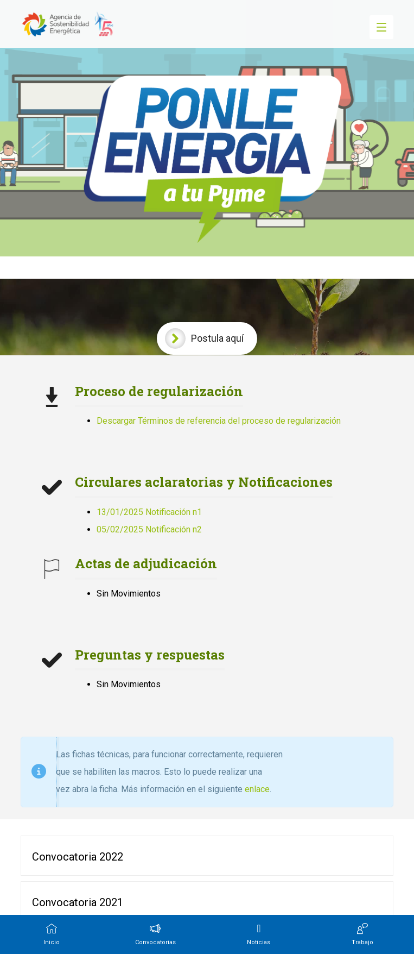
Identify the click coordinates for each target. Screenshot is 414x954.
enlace (257, 789)
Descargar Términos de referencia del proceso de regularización (219, 421)
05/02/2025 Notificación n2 (149, 529)
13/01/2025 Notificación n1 (149, 512)
